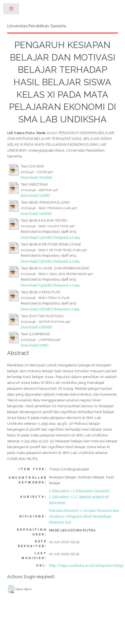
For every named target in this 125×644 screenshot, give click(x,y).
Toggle (11, 10)
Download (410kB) (36, 237)
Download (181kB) (36, 309)
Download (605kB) (37, 177)
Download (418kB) (36, 213)
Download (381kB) (36, 261)
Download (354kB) (36, 285)
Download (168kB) (36, 327)
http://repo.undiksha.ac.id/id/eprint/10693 (86, 565)
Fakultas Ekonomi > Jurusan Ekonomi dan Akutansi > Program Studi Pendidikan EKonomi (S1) (84, 516)
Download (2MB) (35, 345)
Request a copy (67, 237)
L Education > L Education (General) (79, 491)
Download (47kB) (35, 195)
